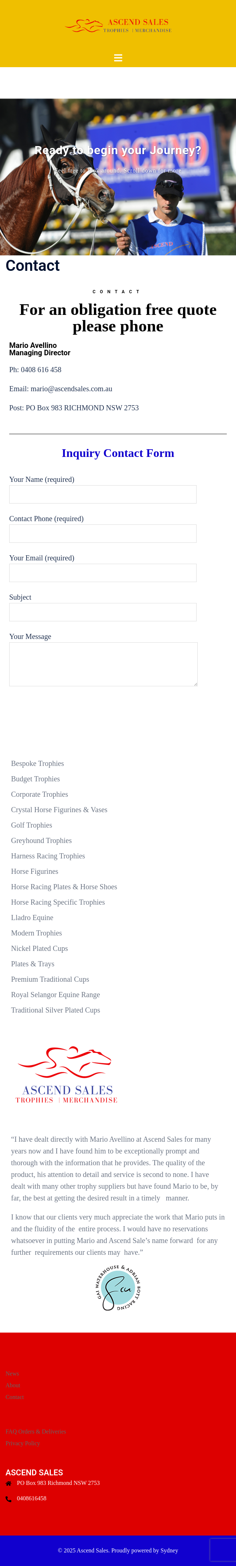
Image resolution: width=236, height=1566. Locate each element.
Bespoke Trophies (37, 763)
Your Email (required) (103, 565)
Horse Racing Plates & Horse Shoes (64, 887)
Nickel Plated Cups (39, 948)
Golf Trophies (31, 825)
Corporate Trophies (39, 794)
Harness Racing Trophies (48, 856)
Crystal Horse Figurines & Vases (59, 810)
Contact (15, 1397)
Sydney (169, 1550)
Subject (103, 604)
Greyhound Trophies (41, 840)
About (13, 1385)
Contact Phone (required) (103, 526)
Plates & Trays (32, 964)
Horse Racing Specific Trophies (58, 902)
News (12, 1373)
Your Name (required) (103, 486)
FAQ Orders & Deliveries (36, 1431)
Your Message (103, 660)
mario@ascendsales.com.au (71, 389)
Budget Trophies (35, 779)
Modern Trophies (36, 933)
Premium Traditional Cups (50, 979)
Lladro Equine (32, 917)
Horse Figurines (34, 871)
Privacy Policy (23, 1443)
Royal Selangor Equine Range (55, 995)
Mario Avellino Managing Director (39, 349)
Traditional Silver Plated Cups (55, 1010)
